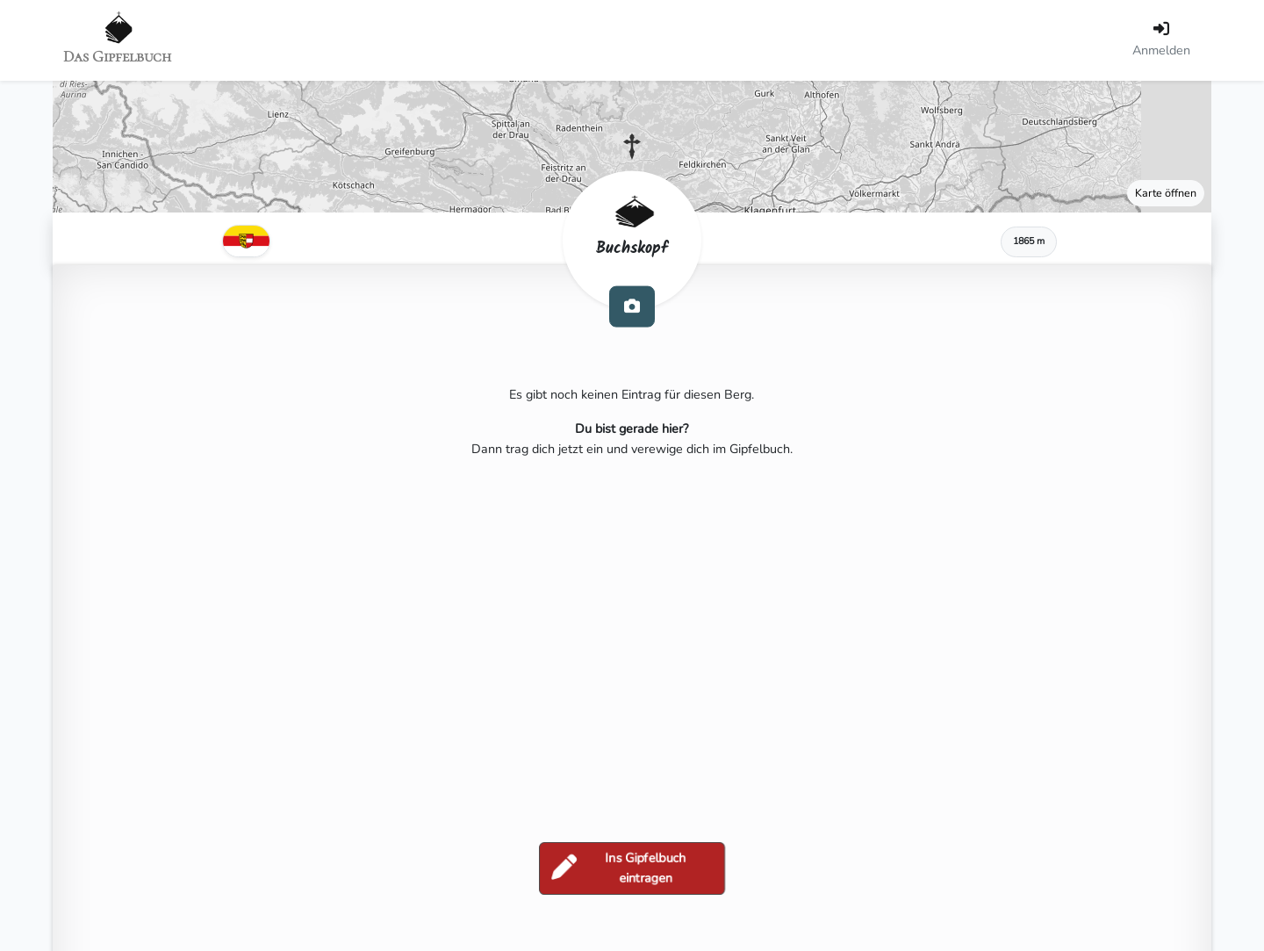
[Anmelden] (1161, 40)
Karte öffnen (1165, 192)
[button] (632, 146)
